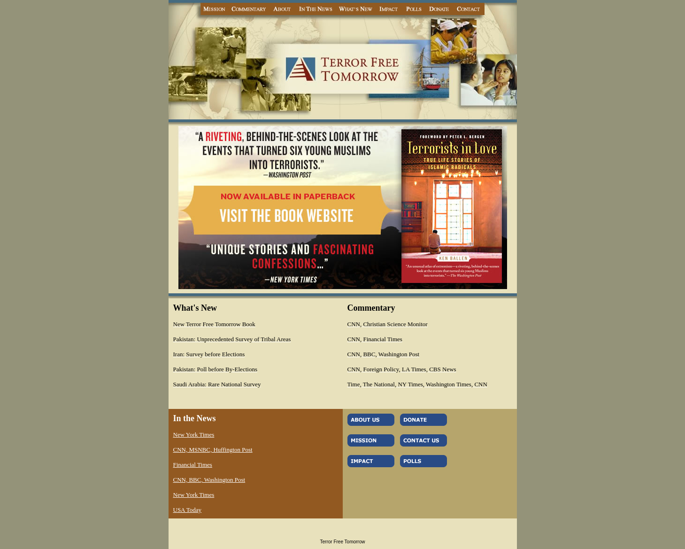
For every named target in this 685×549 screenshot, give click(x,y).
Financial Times (192, 464)
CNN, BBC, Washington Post (209, 479)
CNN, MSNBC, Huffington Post (213, 449)
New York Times (194, 434)
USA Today (187, 509)
